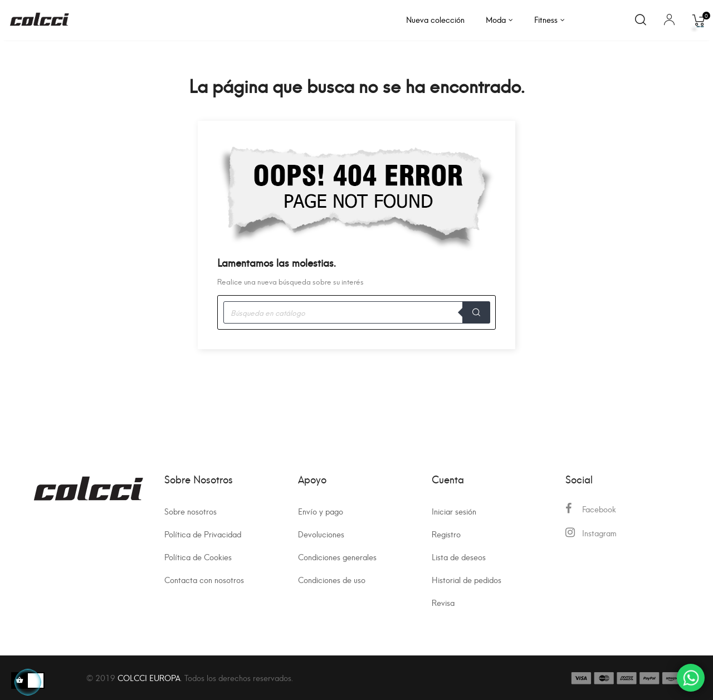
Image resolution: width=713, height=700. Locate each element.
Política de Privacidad (202, 533)
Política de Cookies (198, 556)
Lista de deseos (459, 556)
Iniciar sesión (454, 511)
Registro (446, 533)
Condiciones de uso (331, 579)
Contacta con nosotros (204, 579)
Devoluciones (321, 533)
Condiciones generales (337, 556)
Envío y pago (320, 511)
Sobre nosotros (190, 511)
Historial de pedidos (466, 579)
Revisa (443, 602)
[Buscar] (356, 312)
